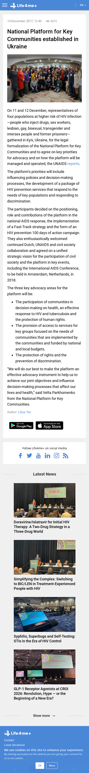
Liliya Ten (24, 412)
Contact (9, 740)
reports (73, 163)
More (52, 765)
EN (83, 5)
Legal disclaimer (14, 745)
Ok (40, 765)
